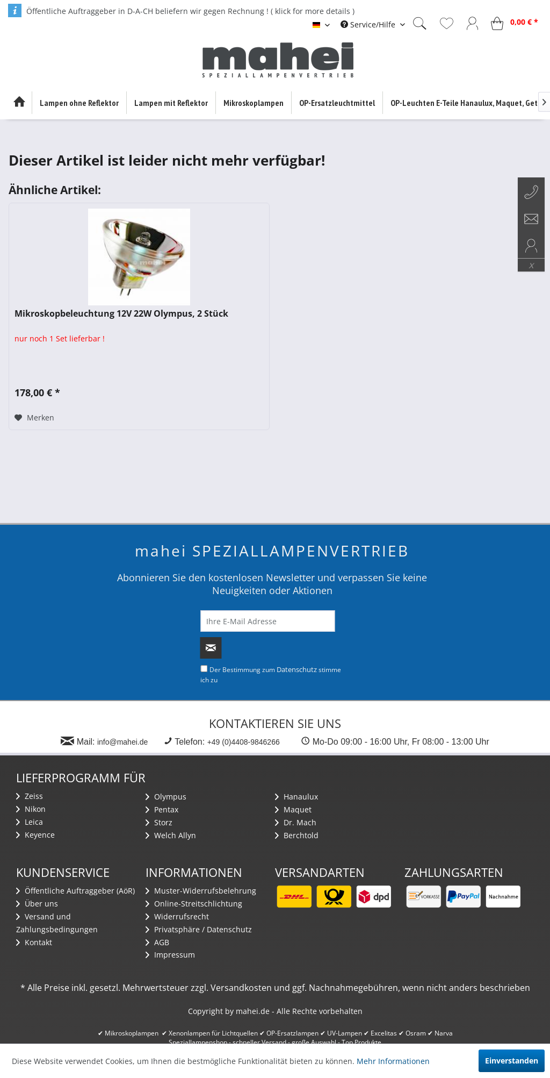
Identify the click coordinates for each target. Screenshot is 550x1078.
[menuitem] (372, 24)
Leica (29, 822)
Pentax (162, 809)
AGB (157, 942)
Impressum (170, 955)
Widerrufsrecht (177, 916)
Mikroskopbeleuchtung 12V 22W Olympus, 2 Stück (121, 313)
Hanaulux (296, 796)
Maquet (293, 809)
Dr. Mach (295, 822)
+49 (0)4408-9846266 (243, 742)
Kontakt (34, 942)
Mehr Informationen (393, 1061)
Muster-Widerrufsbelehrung (201, 891)
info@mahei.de (122, 742)
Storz (159, 822)
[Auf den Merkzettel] (34, 417)
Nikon (31, 809)
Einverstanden (511, 1060)
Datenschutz (297, 669)
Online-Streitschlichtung (194, 903)
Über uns (37, 903)
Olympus (166, 796)
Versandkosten (241, 988)
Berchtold (297, 835)
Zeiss (29, 796)
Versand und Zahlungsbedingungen (57, 922)
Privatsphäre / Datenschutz (199, 929)
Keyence (35, 835)
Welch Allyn (171, 835)
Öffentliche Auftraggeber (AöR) (75, 891)
